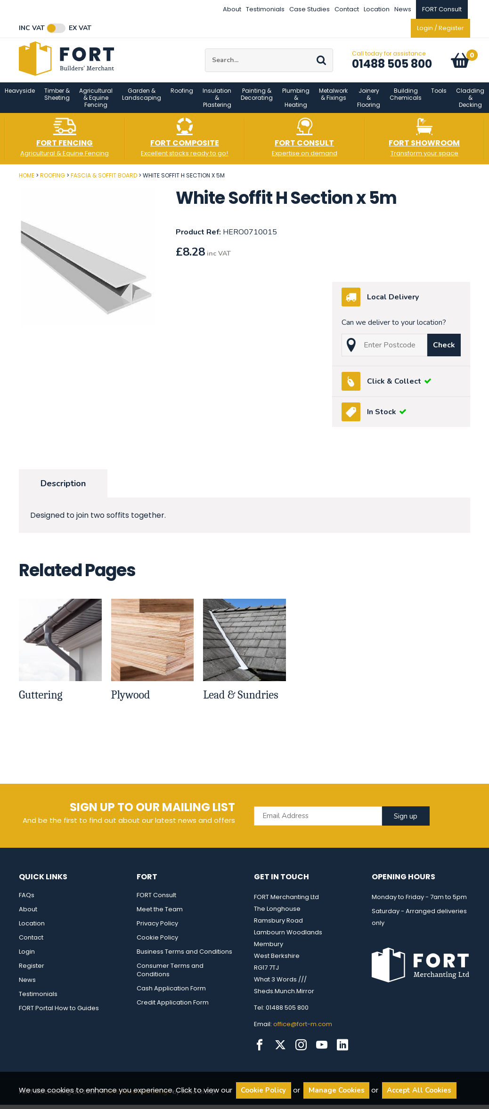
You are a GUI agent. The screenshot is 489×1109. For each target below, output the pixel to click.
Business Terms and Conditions (184, 957)
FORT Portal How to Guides (59, 1013)
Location (377, 9)
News (402, 9)
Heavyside (20, 96)
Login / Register (440, 28)
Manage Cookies (337, 1090)
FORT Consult (156, 900)
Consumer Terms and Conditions (170, 975)
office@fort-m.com (302, 1029)
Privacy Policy (157, 928)
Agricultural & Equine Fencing (96, 103)
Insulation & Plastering (217, 103)
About (232, 9)
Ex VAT (80, 28)
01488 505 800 (392, 66)
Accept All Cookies (419, 1090)
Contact (346, 9)
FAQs (26, 900)
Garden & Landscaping (141, 99)
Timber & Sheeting (57, 99)
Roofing (182, 96)
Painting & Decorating (257, 99)
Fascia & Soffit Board (104, 181)
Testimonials (265, 9)
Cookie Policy (157, 943)
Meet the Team (160, 914)
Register (31, 971)
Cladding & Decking (470, 103)
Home (26, 181)
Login (27, 957)
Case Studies (309, 9)
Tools (439, 96)
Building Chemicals (406, 99)
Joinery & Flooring (368, 103)
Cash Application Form (171, 993)
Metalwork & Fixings (333, 99)
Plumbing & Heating (296, 103)
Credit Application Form (173, 1008)
